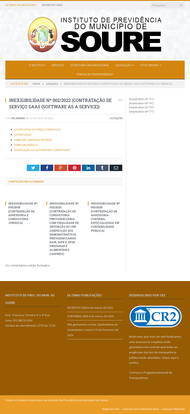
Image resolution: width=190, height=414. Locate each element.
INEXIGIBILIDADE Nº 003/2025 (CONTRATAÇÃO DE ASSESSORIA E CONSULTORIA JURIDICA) (23, 213)
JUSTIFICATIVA (22, 135)
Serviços (57, 65)
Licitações (116, 118)
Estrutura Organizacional (89, 65)
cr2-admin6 (18, 118)
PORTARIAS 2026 (77, 316)
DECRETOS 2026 (52, 5)
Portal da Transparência (95, 74)
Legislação (123, 65)
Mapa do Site (110, 409)
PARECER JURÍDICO (26, 145)
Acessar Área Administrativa (141, 409)
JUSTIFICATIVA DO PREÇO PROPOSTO (37, 129)
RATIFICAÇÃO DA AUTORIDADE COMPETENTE (42, 150)
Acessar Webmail (173, 409)
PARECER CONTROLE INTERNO (33, 140)
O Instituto (37, 65)
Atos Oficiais (149, 65)
